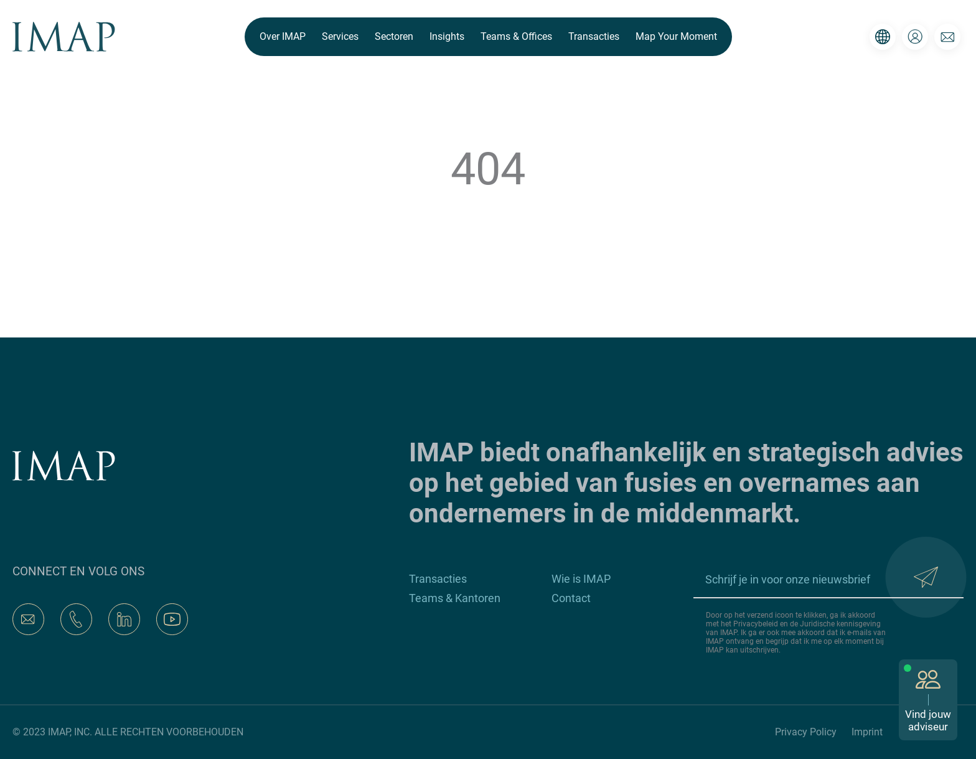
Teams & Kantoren (454, 598)
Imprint (867, 732)
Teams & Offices (516, 36)
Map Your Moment (676, 36)
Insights (446, 36)
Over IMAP (283, 36)
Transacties (593, 36)
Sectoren (394, 36)
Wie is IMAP (581, 578)
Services (340, 36)
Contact (571, 598)
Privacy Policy (806, 732)
